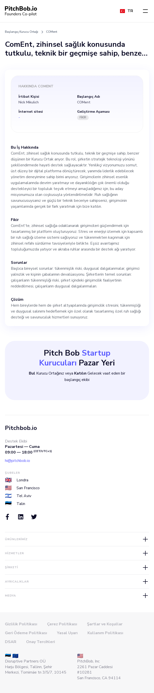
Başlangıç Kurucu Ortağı (21, 32)
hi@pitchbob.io (17, 460)
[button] (145, 11)
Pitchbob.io (21, 428)
